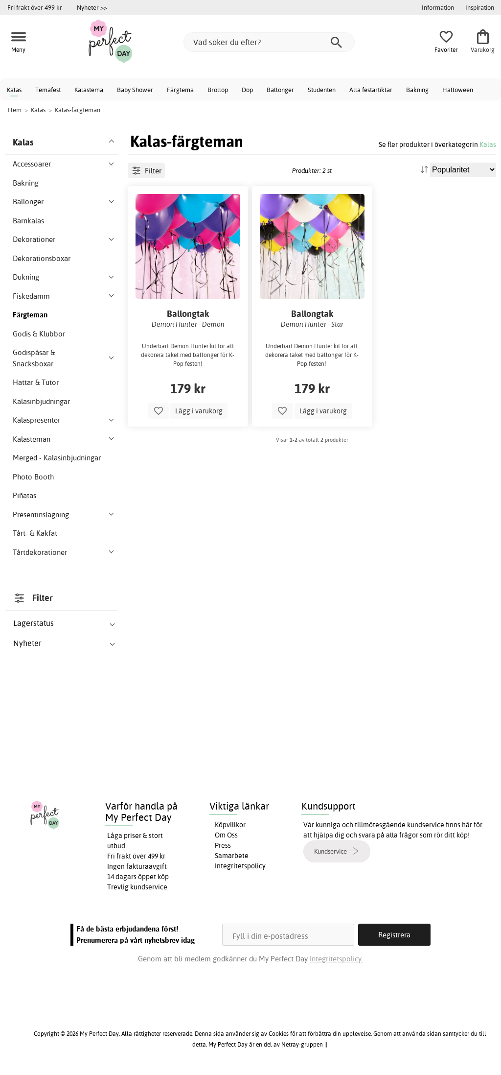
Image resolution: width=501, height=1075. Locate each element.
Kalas (14, 90)
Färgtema (180, 90)
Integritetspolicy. (336, 958)
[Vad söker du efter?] (269, 42)
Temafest (48, 90)
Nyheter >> (92, 7)
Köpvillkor (230, 824)
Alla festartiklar (370, 90)
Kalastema (88, 90)
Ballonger (280, 90)
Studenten (322, 90)
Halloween (457, 90)
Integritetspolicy (240, 865)
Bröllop (217, 90)
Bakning (417, 90)
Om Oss (226, 835)
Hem (15, 110)
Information (438, 7)
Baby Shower (135, 90)
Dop (247, 90)
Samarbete (232, 855)
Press (223, 845)
